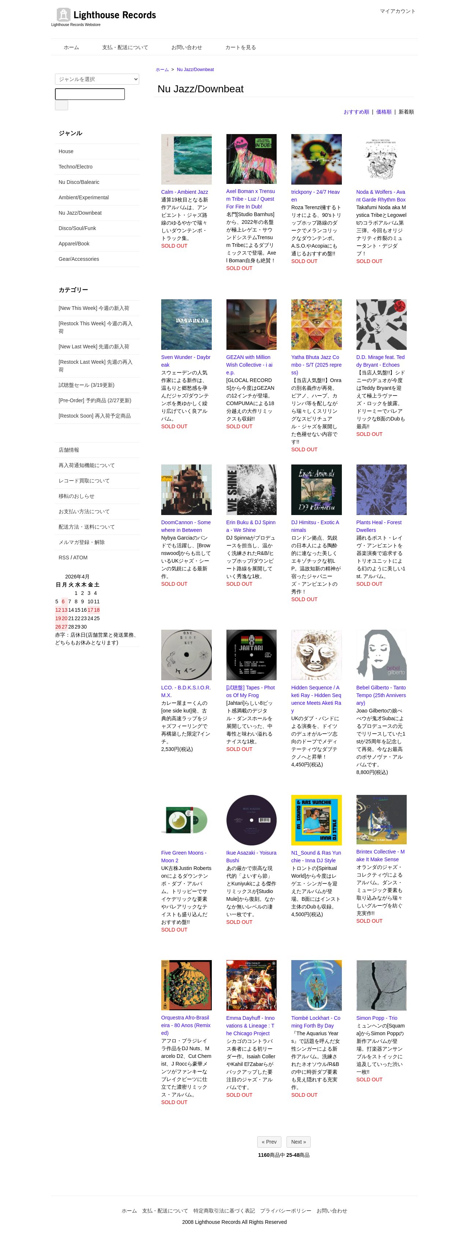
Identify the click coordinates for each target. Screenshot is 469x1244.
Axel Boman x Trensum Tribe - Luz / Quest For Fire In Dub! (250, 199)
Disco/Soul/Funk (77, 228)
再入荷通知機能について (87, 465)
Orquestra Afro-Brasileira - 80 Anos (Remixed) (186, 1025)
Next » (298, 1142)
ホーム (66, 47)
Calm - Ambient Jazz (184, 192)
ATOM (80, 557)
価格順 (384, 112)
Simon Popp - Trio (377, 1018)
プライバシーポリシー (285, 1211)
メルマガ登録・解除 (82, 542)
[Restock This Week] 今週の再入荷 (96, 327)
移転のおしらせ (77, 496)
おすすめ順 (356, 112)
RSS (64, 557)
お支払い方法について (84, 511)
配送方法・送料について (87, 527)
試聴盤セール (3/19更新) (86, 385)
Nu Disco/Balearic (79, 182)
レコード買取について (84, 481)
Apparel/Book (74, 244)
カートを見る (235, 47)
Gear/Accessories (79, 259)
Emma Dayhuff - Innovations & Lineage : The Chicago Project (250, 1025)
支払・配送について (120, 47)
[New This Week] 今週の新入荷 (94, 308)
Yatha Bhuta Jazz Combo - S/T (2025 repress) (316, 364)
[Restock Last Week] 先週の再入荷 (96, 366)
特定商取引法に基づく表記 (224, 1211)
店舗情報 (69, 450)
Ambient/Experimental (84, 197)
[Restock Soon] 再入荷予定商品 (95, 416)
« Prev (269, 1142)
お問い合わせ (181, 47)
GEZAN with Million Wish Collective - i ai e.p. (249, 364)
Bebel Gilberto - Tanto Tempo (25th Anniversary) (381, 695)
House (66, 151)
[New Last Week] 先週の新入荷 (94, 346)
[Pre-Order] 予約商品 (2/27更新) (95, 400)
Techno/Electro (76, 167)
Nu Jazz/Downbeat (195, 69)
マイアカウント (394, 11)
